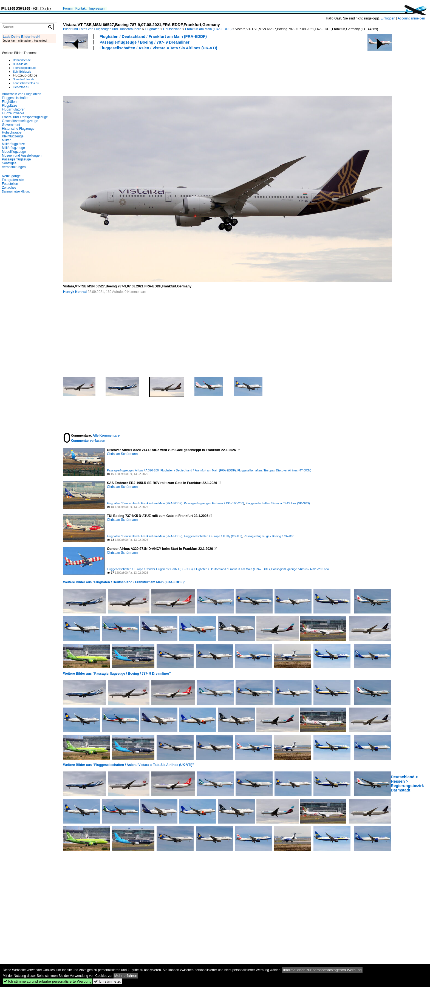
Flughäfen (152, 29)
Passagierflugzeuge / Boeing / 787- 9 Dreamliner (144, 42)
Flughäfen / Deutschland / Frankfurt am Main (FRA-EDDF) (153, 36)
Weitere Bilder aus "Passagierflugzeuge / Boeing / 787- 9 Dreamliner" (117, 673)
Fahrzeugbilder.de (24, 67)
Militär (6, 140)
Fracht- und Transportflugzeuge (25, 117)
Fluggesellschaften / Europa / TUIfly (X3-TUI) (213, 536)
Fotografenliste (13, 180)
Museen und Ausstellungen (21, 155)
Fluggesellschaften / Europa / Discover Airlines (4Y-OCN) (274, 470)
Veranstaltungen (14, 167)
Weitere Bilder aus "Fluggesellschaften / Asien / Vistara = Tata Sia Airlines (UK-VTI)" (128, 765)
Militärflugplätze (13, 144)
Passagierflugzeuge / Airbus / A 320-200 (133, 470)
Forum (68, 8)
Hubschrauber (12, 132)
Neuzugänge (11, 176)
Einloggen (388, 18)
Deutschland (172, 29)
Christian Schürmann (122, 454)
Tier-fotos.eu (21, 87)
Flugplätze (9, 106)
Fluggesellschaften (15, 98)
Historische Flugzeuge (18, 129)
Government (11, 125)
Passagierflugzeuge (16, 159)
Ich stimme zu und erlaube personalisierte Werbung (48, 981)
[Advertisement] (163, 72)
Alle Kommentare (106, 435)
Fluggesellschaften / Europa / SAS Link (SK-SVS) (278, 503)
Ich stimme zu (107, 981)
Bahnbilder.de (22, 60)
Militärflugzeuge (13, 148)
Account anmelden (411, 18)
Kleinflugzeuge (13, 136)
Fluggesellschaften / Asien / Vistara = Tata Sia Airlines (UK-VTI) (158, 48)
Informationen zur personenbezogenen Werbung (322, 970)
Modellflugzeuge (14, 152)
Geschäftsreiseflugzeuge (20, 121)
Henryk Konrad (75, 292)
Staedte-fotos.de (23, 79)
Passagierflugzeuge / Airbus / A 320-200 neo (300, 569)
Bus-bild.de (20, 64)
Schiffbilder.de (22, 71)
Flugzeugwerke (13, 113)
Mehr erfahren (125, 976)
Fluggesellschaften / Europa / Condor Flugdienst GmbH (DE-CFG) (150, 569)
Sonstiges (9, 163)
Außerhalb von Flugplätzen (21, 94)
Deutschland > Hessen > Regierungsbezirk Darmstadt (407, 783)
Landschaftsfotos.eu (26, 83)
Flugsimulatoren (13, 109)
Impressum (97, 8)
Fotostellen (10, 184)
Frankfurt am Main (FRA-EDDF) (208, 29)
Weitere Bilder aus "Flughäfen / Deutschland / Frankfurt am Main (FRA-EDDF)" (124, 582)
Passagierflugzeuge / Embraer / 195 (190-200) (214, 503)
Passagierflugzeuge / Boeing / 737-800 (269, 536)
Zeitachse (9, 188)
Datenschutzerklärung (16, 191)
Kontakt (81, 8)
